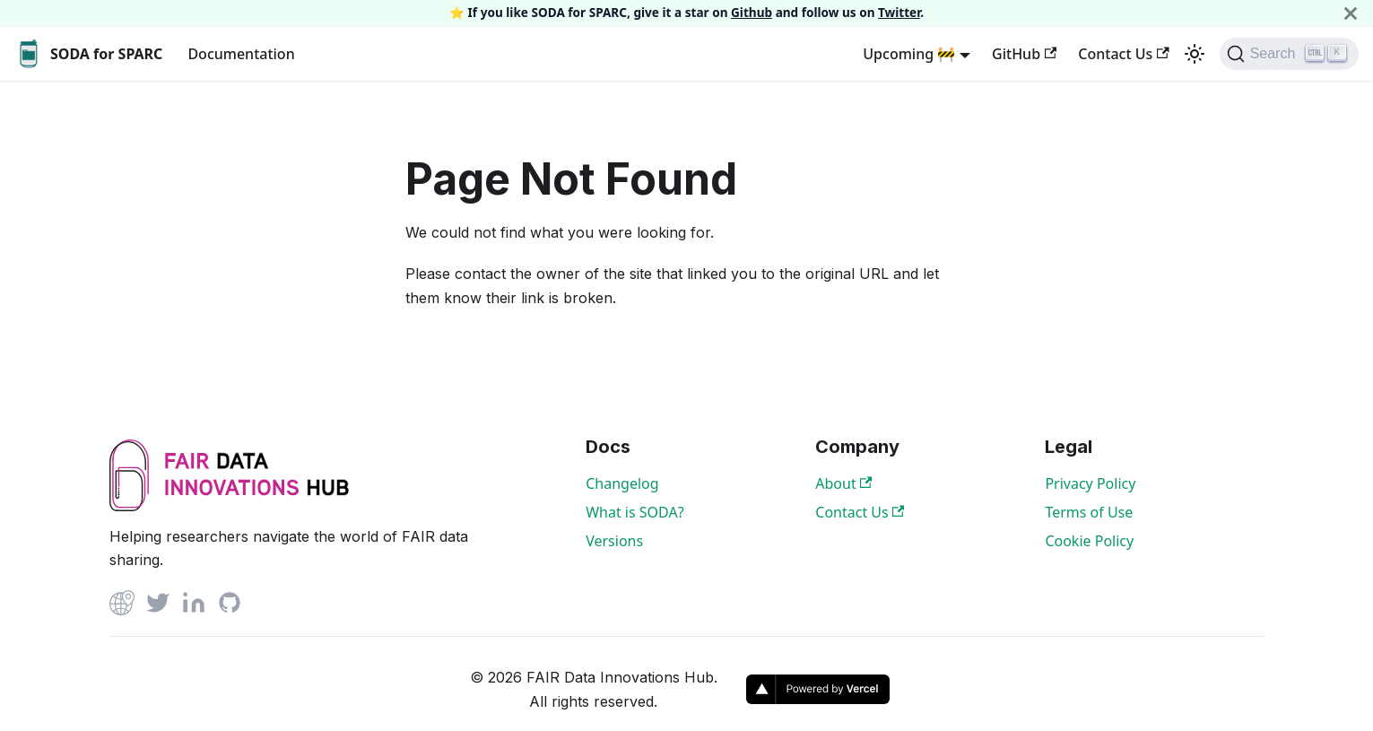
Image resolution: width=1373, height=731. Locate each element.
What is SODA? (634, 512)
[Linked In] (193, 606)
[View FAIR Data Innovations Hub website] (229, 506)
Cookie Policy (1089, 541)
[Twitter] (157, 606)
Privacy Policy (1090, 483)
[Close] (1350, 13)
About (843, 483)
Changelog (622, 483)
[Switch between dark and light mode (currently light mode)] (1194, 53)
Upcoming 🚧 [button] (909, 54)
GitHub (1024, 54)
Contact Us (1123, 54)
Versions (614, 541)
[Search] (1289, 54)
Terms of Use (1089, 512)
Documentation (240, 54)
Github (751, 12)
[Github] (122, 606)
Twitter (899, 12)
